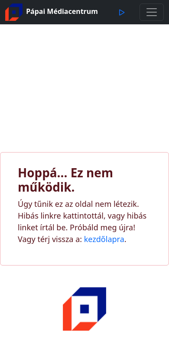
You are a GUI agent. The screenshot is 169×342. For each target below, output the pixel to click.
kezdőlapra (104, 239)
